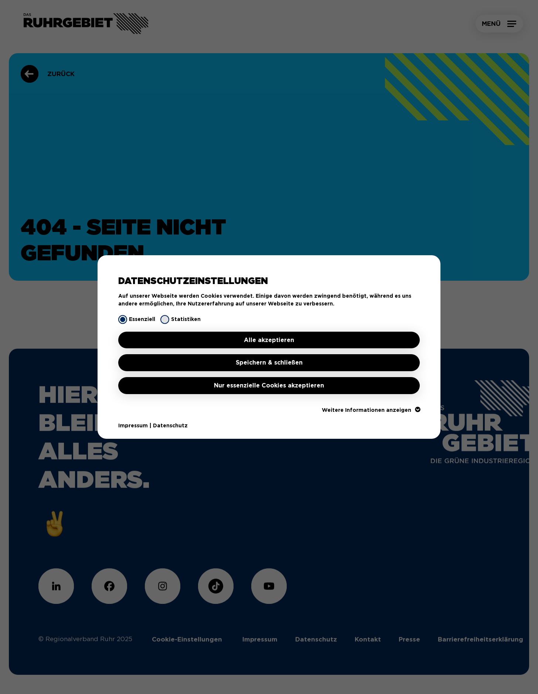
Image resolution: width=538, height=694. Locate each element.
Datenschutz (170, 425)
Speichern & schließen (269, 362)
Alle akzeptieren (269, 339)
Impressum (133, 425)
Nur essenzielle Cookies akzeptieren (269, 385)
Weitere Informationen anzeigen (371, 410)
